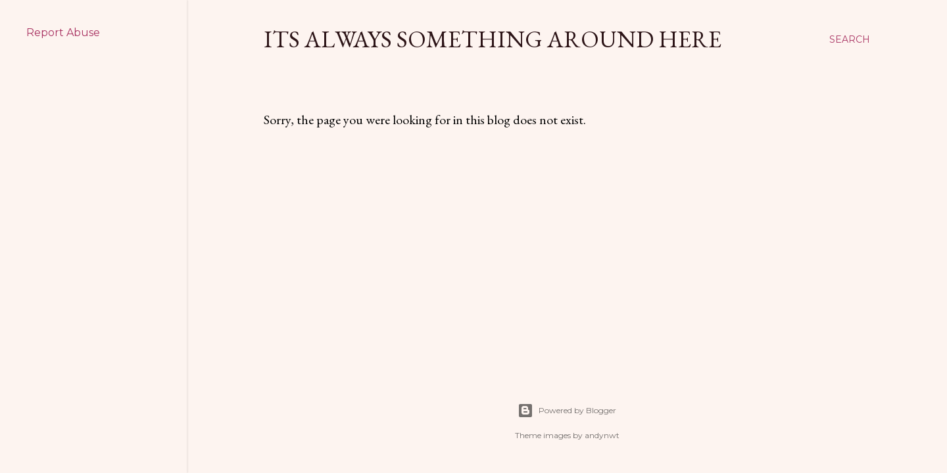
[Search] (849, 39)
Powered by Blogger (567, 410)
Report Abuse (63, 32)
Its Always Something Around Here (492, 39)
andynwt (602, 435)
